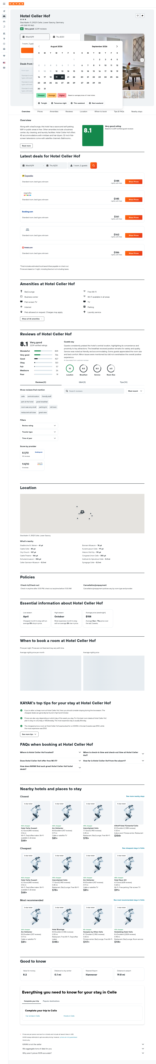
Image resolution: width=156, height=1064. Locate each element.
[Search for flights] (4, 11)
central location (33, 396)
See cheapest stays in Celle (133, 848)
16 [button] (39, 77)
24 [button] (45, 83)
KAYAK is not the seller (83, 1044)
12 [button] (56, 71)
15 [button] (74, 71)
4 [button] (50, 65)
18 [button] (51, 77)
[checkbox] (32, 454)
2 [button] (38, 65)
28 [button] (68, 83)
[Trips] (4, 55)
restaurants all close (28, 412)
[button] (4, 3)
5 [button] (56, 65)
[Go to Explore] (4, 38)
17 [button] (45, 77)
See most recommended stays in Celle (129, 900)
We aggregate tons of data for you (83, 1048)
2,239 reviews (41, 29)
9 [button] (38, 71)
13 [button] (62, 71)
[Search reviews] (96, 391)
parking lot (43, 407)
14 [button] (68, 71)
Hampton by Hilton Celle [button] (93, 932)
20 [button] (62, 77)
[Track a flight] (4, 43)
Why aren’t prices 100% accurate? (83, 1053)
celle (23, 396)
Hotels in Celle (69, 1016)
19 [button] (56, 77)
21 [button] (68, 77)
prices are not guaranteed (68, 1037)
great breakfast (42, 402)
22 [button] (74, 77)
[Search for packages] (4, 26)
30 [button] (39, 88)
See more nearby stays (135, 796)
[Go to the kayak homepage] (16, 3)
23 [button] (39, 83)
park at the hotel (27, 402)
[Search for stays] (4, 16)
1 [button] (93, 59)
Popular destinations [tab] (51, 1001)
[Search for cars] (4, 21)
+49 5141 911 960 (27, 25)
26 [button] (56, 83)
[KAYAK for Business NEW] (4, 48)
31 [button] (45, 88)
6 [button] (62, 65)
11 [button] (50, 71)
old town (53, 407)
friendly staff (46, 396)
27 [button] (62, 83)
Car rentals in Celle (33, 1016)
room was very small (28, 407)
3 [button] (44, 65)
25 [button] (50, 83)
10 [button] (45, 71)
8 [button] (74, 65)
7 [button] (68, 65)
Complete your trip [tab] (31, 1001)
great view (43, 412)
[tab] (41, 382)
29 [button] (74, 83)
